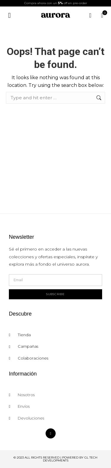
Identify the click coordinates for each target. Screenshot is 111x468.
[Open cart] (102, 15)
